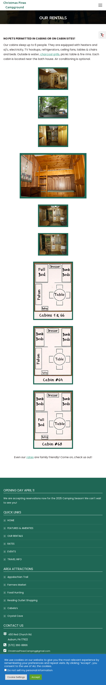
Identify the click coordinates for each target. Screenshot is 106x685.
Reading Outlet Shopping (22, 600)
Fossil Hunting (15, 592)
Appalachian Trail (17, 577)
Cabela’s (12, 608)
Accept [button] (36, 677)
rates (30, 457)
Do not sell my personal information (29, 670)
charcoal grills (49, 54)
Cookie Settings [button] (16, 677)
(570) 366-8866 (15, 645)
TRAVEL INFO (14, 559)
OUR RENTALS (15, 536)
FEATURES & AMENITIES (20, 528)
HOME (10, 520)
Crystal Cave (15, 616)
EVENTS (11, 551)
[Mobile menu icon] (100, 5)
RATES (11, 543)
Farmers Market (16, 584)
